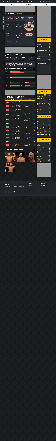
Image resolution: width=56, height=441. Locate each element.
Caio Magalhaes (18, 130)
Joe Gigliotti (17, 122)
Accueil (12, 1)
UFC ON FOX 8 (27, 144)
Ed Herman (17, 144)
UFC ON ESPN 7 (27, 101)
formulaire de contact (12, 65)
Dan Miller (17, 126)
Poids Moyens (18, 37)
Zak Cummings (18, 105)
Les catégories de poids (33, 191)
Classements (42, 1)
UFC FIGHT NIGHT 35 (28, 140)
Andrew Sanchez (18, 118)
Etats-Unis (18, 26)
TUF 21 (25, 126)
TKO (7, 137)
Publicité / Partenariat (44, 190)
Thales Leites (17, 137)
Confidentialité (43, 187)
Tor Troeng (17, 133)
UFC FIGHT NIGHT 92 (28, 122)
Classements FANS (32, 190)
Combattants (30, 1)
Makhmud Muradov (19, 101)
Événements (23, 1)
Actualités (18, 1)
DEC (7, 105)
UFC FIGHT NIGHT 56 (28, 130)
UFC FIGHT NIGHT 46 (28, 133)
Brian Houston (18, 140)
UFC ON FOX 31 (27, 105)
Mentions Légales (44, 185)
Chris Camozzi (18, 114)
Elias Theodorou (18, 109)
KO (7, 102)
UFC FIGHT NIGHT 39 (28, 137)
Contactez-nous (43, 188)
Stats (36, 1)
